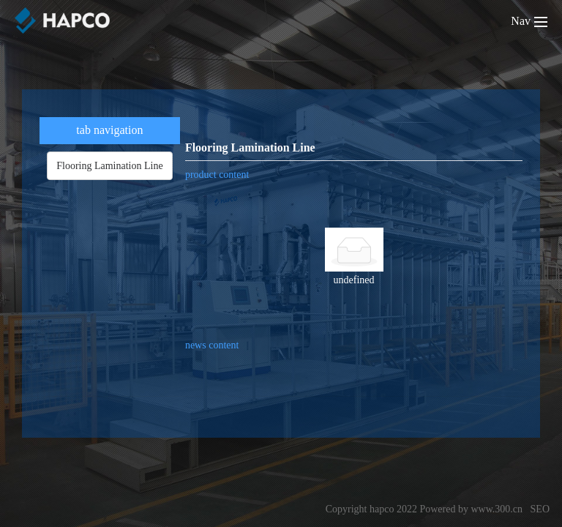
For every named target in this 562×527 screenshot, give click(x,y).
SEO (540, 509)
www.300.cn (496, 509)
